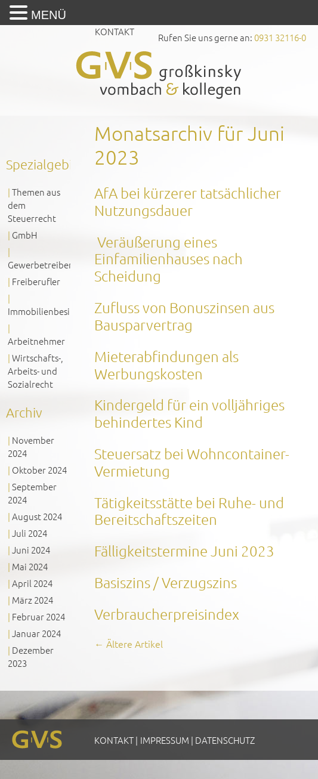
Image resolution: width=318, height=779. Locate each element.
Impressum (164, 740)
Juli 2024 (29, 533)
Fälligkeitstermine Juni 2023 (184, 550)
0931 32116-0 (280, 37)
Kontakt (114, 31)
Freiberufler (36, 281)
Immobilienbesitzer (47, 311)
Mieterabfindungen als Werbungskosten (166, 364)
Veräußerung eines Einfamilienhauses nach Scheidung (168, 259)
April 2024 (32, 583)
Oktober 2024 (39, 469)
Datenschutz (225, 740)
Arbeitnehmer (36, 341)
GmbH (24, 234)
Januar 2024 (36, 633)
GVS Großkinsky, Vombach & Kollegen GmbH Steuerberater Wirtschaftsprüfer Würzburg (159, 75)
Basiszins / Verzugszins (165, 582)
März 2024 (32, 599)
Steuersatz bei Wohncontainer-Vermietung (191, 462)
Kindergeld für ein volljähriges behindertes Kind (189, 413)
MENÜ (48, 14)
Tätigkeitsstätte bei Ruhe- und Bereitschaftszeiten (189, 510)
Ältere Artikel (128, 643)
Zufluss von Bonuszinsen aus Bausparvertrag (184, 315)
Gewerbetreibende (46, 264)
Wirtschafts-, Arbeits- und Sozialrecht (35, 370)
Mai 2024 (30, 566)
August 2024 (37, 516)
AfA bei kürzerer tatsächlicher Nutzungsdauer (187, 201)
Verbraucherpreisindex (166, 614)
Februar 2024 (38, 616)
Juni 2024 (31, 549)
